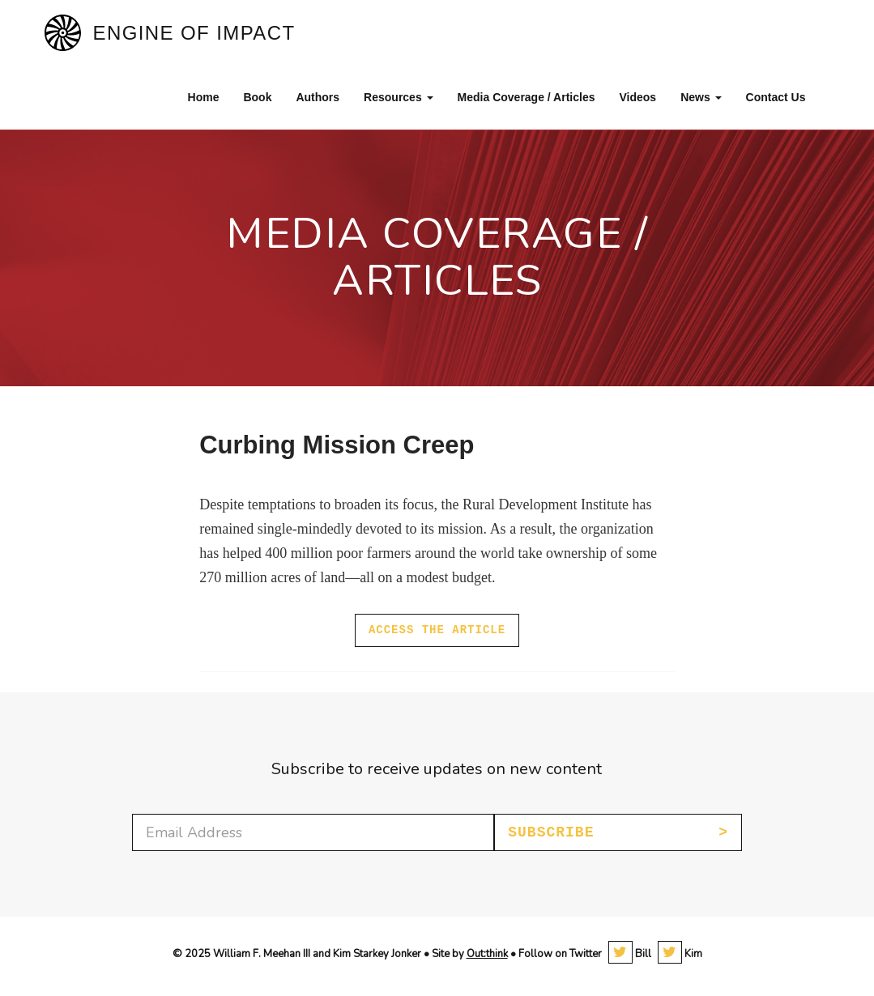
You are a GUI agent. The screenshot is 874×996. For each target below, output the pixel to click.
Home (204, 97)
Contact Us (776, 97)
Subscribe (551, 832)
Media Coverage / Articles (526, 97)
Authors (317, 97)
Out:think (487, 954)
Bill (629, 954)
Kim (680, 954)
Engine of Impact (194, 33)
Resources (398, 97)
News (700, 97)
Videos (637, 97)
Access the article (437, 630)
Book (257, 97)
